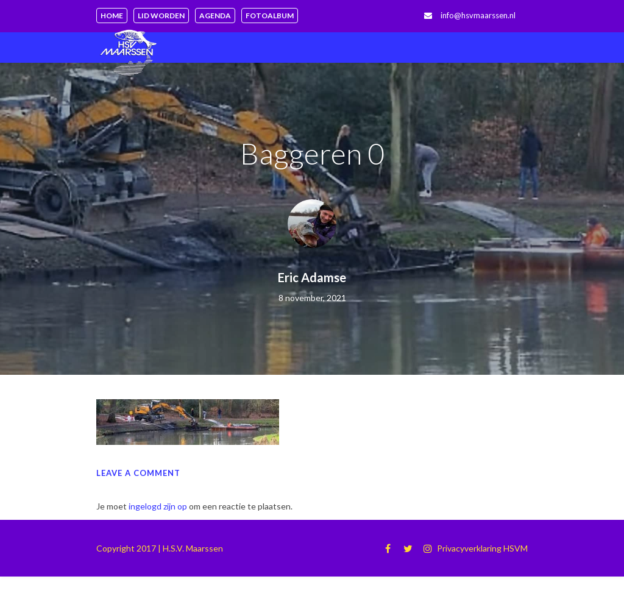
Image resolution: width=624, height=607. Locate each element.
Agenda (215, 15)
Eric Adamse (312, 277)
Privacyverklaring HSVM (482, 548)
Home (112, 15)
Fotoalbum (270, 15)
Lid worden (161, 15)
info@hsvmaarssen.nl (478, 15)
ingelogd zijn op (158, 506)
